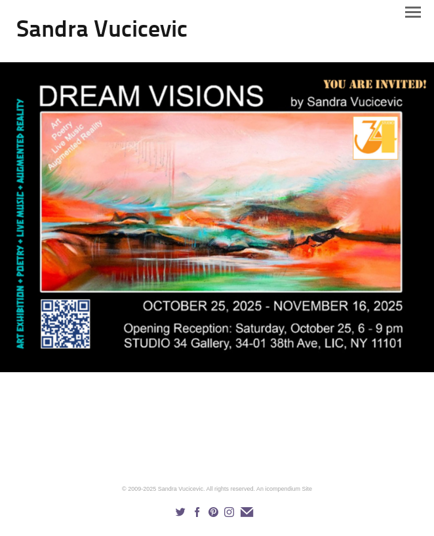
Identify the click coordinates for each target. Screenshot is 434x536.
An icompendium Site (284, 489)
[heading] (101, 34)
